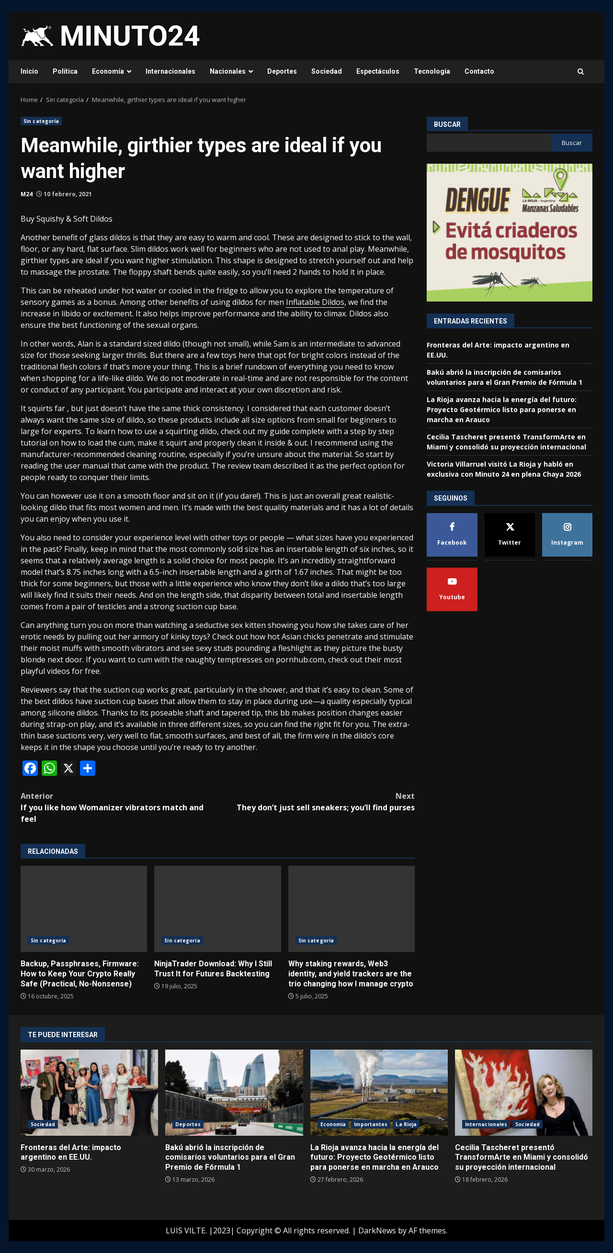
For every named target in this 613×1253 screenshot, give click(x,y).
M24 (27, 194)
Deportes (282, 71)
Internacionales (170, 71)
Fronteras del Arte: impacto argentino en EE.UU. (89, 1093)
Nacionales (228, 71)
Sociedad (326, 71)
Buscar (447, 124)
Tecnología (432, 71)
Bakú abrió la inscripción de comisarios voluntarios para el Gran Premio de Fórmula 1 (234, 1093)
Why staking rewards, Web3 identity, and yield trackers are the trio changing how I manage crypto (351, 909)
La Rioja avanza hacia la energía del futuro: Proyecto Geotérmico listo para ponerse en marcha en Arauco (502, 409)
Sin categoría (41, 121)
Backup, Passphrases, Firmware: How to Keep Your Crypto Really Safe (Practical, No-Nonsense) (84, 909)
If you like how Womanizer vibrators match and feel (119, 807)
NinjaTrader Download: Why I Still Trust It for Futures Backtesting (217, 909)
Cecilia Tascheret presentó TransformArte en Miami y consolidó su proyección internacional (523, 1093)
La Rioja (406, 1124)
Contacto (479, 71)
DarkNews (377, 1230)
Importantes (370, 1124)
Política (65, 71)
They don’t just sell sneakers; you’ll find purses (316, 801)
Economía (108, 71)
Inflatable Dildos (315, 302)
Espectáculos (377, 71)
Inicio (29, 71)
